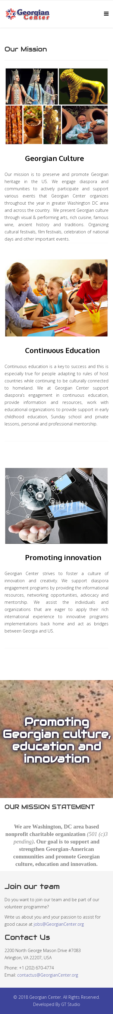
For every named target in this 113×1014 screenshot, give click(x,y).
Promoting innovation (63, 557)
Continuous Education (62, 350)
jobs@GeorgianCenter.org (59, 924)
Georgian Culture (54, 158)
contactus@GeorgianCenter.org (47, 975)
